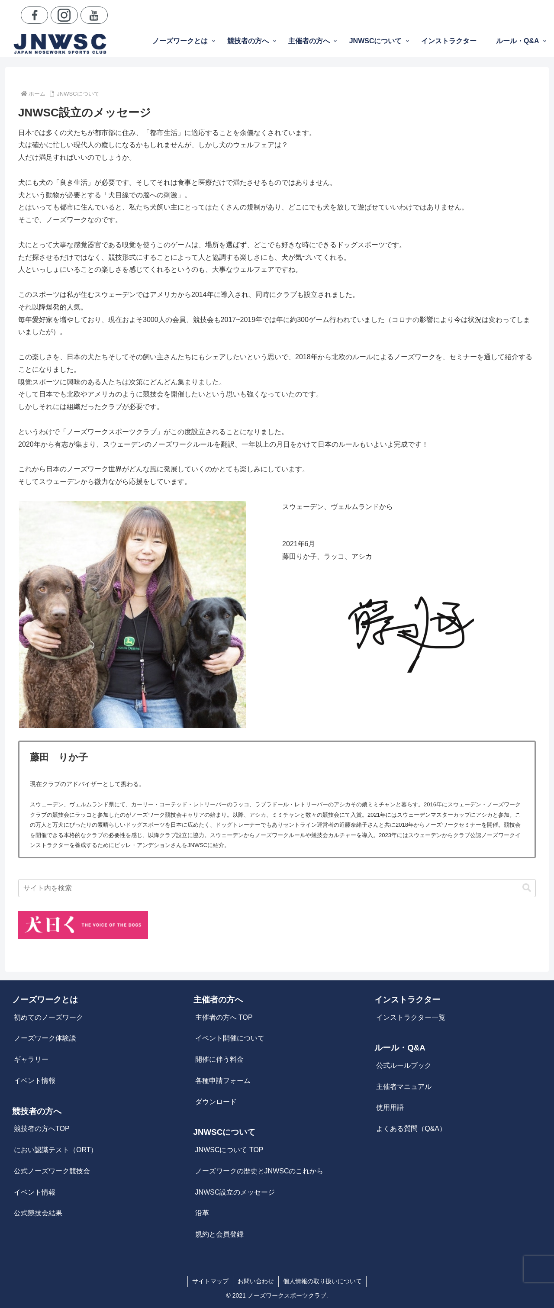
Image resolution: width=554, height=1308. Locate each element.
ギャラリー (31, 1059)
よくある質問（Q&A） (411, 1128)
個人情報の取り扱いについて (322, 1281)
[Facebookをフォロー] (34, 15)
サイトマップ (210, 1281)
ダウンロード (216, 1101)
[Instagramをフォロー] (64, 15)
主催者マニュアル (404, 1086)
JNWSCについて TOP (229, 1149)
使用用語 (390, 1107)
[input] (277, 888)
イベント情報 (34, 1080)
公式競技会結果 (38, 1213)
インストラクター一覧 (410, 1017)
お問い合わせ (256, 1281)
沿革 (202, 1213)
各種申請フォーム (223, 1080)
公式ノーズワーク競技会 (52, 1171)
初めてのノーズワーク (48, 1017)
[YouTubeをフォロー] (94, 15)
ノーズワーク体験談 (45, 1038)
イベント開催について (229, 1038)
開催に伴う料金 (219, 1059)
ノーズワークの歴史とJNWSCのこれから (259, 1171)
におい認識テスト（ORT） (55, 1149)
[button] (527, 888)
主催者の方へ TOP (224, 1017)
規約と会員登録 (219, 1234)
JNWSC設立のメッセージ (235, 1192)
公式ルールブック (404, 1065)
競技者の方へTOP (42, 1128)
